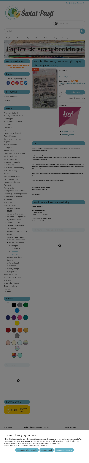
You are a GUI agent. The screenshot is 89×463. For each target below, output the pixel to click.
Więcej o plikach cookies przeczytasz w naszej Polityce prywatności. (27, 445)
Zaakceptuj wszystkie (64, 450)
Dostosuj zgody (47, 450)
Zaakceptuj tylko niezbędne (27, 450)
